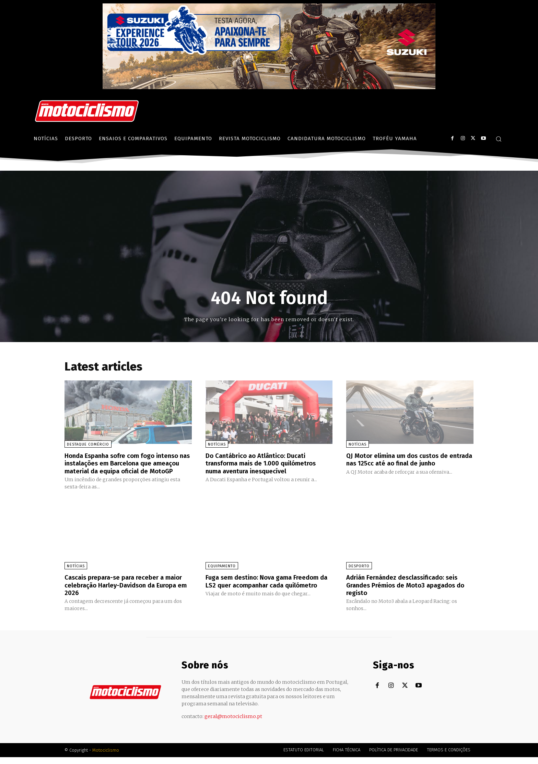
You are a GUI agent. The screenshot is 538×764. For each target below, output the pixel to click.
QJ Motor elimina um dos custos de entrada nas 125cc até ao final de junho (407, 459)
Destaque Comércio (88, 444)
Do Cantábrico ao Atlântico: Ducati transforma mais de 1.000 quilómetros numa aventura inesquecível (266, 463)
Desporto (359, 573)
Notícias (217, 444)
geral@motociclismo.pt (233, 723)
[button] (498, 139)
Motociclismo (105, 757)
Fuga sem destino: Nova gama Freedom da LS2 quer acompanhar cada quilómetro (267, 592)
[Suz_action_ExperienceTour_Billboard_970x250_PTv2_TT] (269, 87)
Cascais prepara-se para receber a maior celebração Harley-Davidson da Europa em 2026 (124, 592)
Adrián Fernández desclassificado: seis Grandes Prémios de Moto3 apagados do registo (407, 592)
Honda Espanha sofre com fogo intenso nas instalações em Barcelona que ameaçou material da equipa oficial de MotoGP (126, 466)
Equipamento (222, 573)
